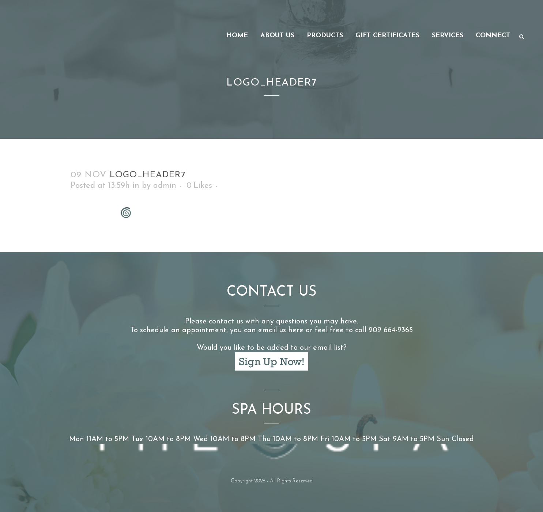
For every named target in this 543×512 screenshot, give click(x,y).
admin (164, 186)
